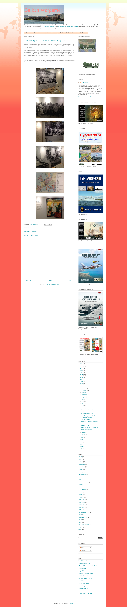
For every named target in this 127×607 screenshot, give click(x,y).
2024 (81, 368)
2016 (81, 386)
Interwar (80, 484)
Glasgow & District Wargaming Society (68, 26)
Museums (80, 497)
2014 (81, 439)
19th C (80, 459)
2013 (81, 442)
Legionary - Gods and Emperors (89, 427)
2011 (81, 446)
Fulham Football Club (83, 591)
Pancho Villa (81, 504)
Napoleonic (81, 499)
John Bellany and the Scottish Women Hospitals (88, 416)
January (84, 434)
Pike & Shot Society (83, 581)
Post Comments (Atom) (53, 284)
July (83, 399)
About (33, 32)
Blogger (71, 603)
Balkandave (85, 82)
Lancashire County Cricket (85, 593)
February (84, 432)
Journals (80, 487)
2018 (81, 381)
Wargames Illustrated (83, 583)
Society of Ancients (83, 576)
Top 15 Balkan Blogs (83, 560)
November (84, 390)
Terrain (80, 519)
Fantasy (80, 477)
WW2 (79, 529)
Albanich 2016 (85, 425)
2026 (81, 363)
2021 (81, 374)
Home (27, 32)
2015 (81, 437)
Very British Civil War (83, 524)
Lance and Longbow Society (85, 573)
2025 (81, 366)
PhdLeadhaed (82, 568)
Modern (80, 494)
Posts (82, 547)
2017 (81, 383)
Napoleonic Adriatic (70, 32)
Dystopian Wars (82, 474)
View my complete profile (84, 96)
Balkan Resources (83, 588)
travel (79, 522)
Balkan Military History (50, 26)
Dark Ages (81, 472)
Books (80, 469)
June (83, 401)
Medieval (80, 492)
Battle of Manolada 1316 (87, 429)
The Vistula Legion (86, 419)
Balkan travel (81, 464)
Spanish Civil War (82, 517)
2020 (81, 377)
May (83, 403)
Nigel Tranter (41, 32)
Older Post (71, 280)
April (83, 405)
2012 (81, 444)
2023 (81, 370)
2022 (81, 372)
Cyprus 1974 (60, 32)
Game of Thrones (82, 482)
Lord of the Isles (82, 489)
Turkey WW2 (50, 32)
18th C (80, 456)
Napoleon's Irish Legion (87, 413)
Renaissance (81, 507)
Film (79, 479)
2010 (81, 448)
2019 (81, 379)
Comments (83, 550)
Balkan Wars (81, 466)
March (83, 408)
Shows (80, 514)
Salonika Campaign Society (85, 578)
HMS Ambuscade (82, 32)
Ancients (80, 461)
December (84, 388)
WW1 (29, 227)
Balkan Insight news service (85, 586)
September (85, 394)
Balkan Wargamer (43, 10)
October (84, 392)
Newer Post (28, 280)
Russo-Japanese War (84, 512)
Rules (79, 509)
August (84, 397)
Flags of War (81, 571)
